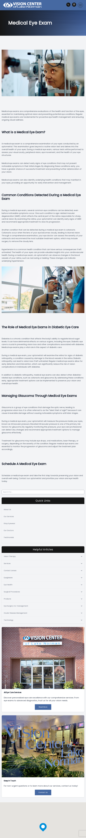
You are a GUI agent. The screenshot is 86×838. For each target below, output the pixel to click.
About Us (7, 509)
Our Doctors (9, 530)
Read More (43, 707)
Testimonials (9, 537)
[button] (80, 5)
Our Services (9, 516)
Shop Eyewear (9, 523)
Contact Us (43, 792)
